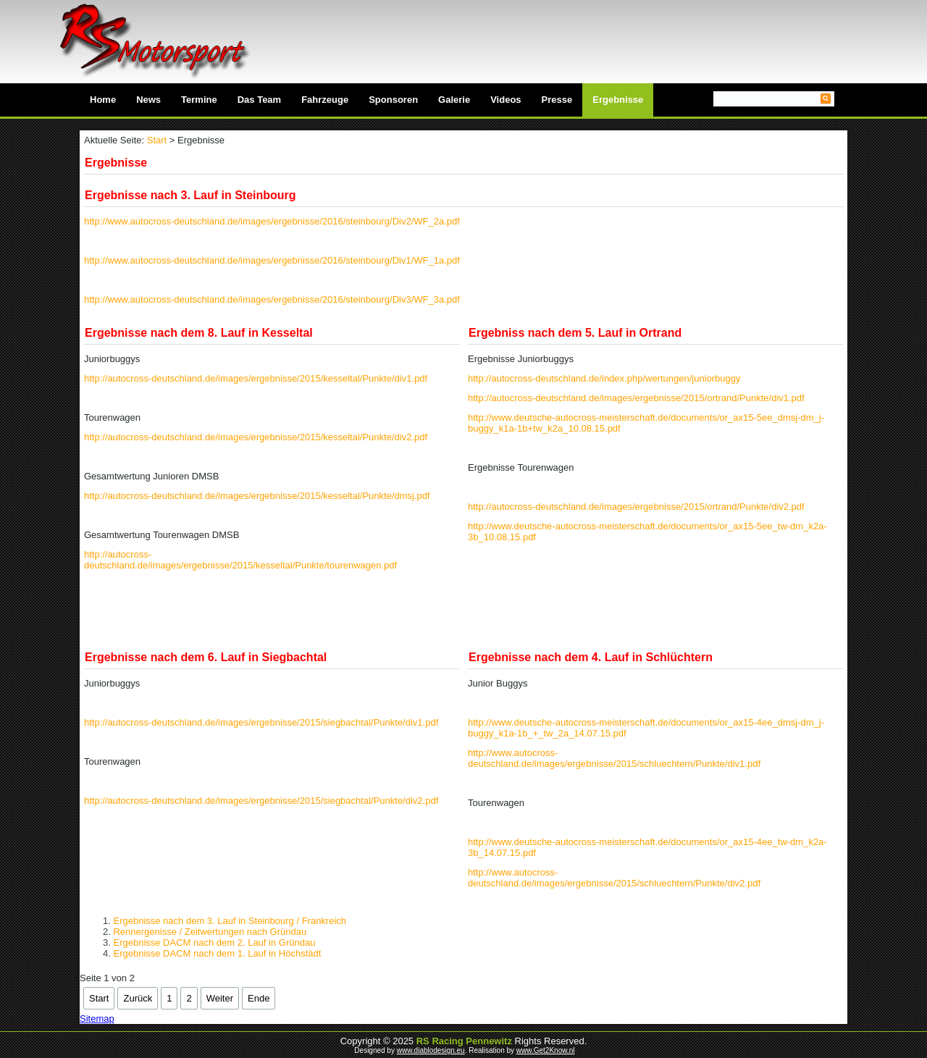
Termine (199, 99)
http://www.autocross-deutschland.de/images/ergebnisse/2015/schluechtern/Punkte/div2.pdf (614, 878)
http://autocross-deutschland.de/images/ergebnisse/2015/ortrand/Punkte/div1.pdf (636, 397)
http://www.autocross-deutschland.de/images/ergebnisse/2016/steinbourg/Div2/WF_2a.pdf (272, 221)
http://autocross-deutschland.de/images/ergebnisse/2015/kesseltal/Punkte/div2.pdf (255, 437)
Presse (557, 99)
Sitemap (97, 1018)
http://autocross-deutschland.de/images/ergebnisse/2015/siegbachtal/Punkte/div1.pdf (261, 722)
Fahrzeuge (324, 99)
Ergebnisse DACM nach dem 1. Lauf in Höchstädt (217, 953)
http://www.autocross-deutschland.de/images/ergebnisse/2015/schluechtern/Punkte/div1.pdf (614, 758)
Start (157, 140)
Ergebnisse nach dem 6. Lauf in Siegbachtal (206, 657)
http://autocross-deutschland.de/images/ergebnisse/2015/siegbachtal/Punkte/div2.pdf (261, 800)
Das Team (259, 99)
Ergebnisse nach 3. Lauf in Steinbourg (190, 195)
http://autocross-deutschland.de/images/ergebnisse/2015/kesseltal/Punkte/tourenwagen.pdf (240, 560)
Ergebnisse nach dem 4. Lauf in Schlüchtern (591, 657)
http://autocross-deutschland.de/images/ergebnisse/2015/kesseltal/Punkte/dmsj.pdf (257, 495)
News (148, 99)
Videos (505, 99)
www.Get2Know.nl (545, 1050)
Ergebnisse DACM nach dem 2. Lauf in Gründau (214, 942)
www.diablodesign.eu (431, 1050)
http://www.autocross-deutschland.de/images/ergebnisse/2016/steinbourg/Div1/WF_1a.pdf (272, 260)
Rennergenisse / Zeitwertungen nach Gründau (209, 931)
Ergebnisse (617, 99)
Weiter (219, 998)
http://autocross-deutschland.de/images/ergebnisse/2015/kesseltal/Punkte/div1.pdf (255, 378)
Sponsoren (393, 99)
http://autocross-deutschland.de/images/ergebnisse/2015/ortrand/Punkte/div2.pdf (636, 506)
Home (103, 99)
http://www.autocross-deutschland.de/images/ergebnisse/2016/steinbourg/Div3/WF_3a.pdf (272, 299)
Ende (258, 998)
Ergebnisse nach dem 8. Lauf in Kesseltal (199, 333)
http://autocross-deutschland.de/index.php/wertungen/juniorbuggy (604, 378)
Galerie (454, 99)
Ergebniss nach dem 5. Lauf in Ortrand (575, 333)
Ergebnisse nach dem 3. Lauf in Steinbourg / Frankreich (229, 920)
